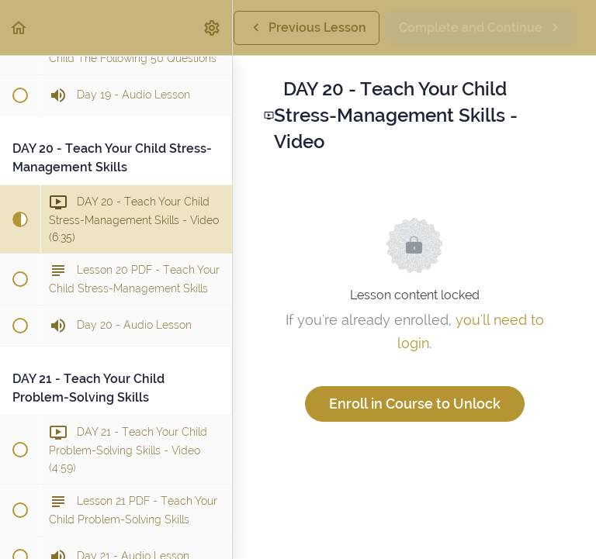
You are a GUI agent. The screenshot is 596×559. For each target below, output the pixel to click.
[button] (19, 27)
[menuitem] (212, 27)
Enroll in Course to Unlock (415, 403)
